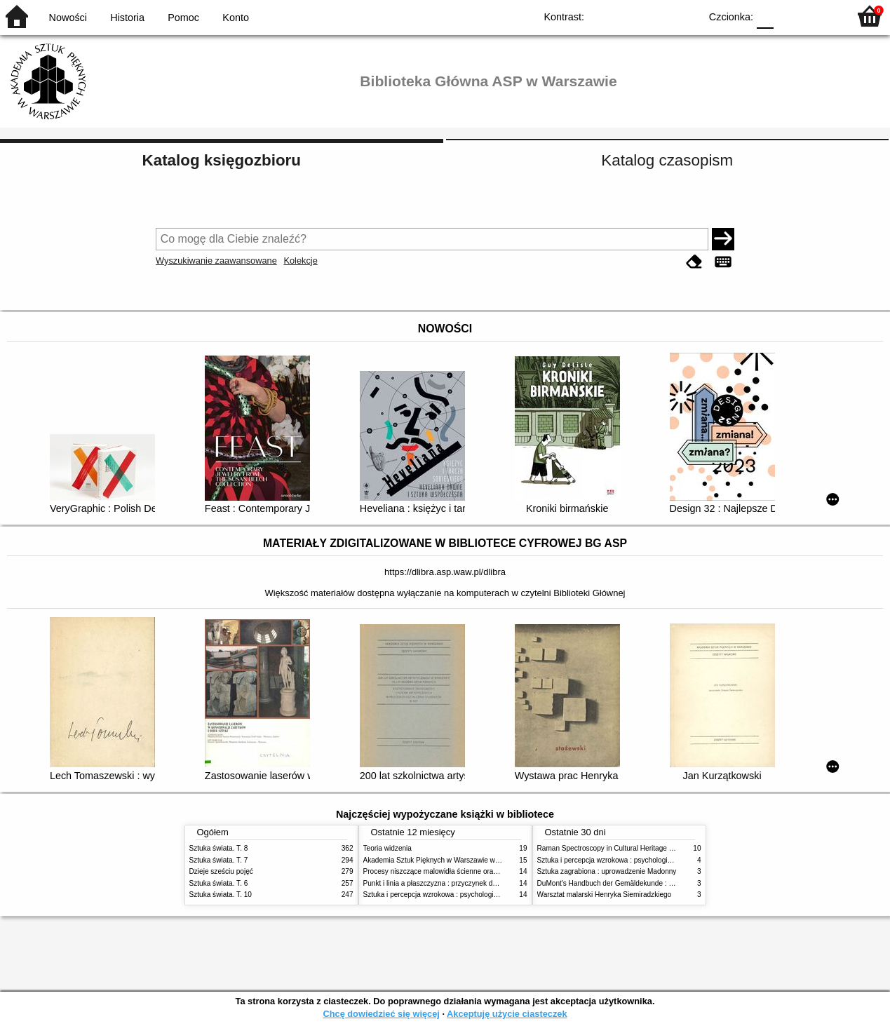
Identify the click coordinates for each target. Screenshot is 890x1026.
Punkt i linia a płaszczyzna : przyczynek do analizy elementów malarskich (478, 883)
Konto (235, 17)
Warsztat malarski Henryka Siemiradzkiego (604, 894)
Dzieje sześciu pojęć (221, 871)
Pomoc (183, 17)
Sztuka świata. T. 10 (220, 894)
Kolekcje (300, 260)
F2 (821, 16)
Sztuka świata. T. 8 (218, 848)
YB (656, 16)
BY (684, 16)
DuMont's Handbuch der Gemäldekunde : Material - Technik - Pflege (643, 883)
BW (628, 16)
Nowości (68, 17)
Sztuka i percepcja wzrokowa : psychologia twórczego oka (454, 894)
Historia (127, 17)
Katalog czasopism (667, 160)
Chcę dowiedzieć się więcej (381, 1013)
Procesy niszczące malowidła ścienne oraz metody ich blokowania (467, 871)
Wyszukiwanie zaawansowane (216, 260)
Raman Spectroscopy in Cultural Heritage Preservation (623, 848)
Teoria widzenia (387, 848)
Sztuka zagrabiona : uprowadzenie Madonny (607, 871)
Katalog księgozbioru (221, 160)
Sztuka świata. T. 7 (218, 860)
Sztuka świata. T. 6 (218, 883)
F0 (764, 16)
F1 (789, 16)
